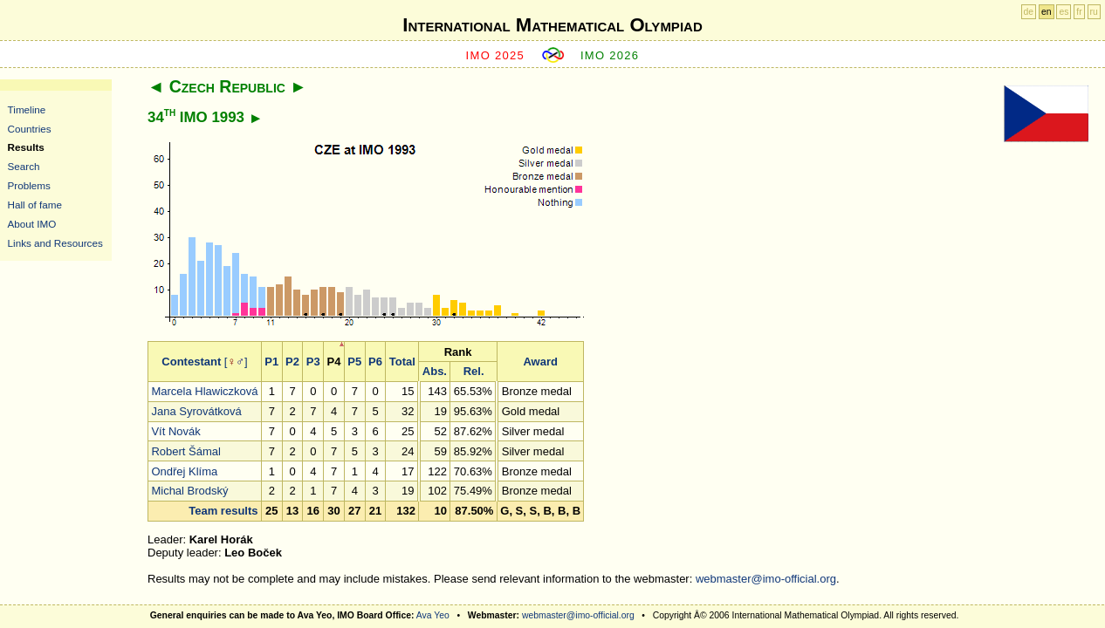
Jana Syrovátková (196, 411)
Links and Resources (55, 243)
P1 (271, 361)
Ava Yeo (433, 615)
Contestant (191, 361)
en (1046, 12)
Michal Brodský (189, 490)
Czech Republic (227, 86)
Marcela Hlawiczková (204, 391)
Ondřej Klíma (184, 471)
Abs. (434, 371)
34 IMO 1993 (196, 117)
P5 (354, 361)
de (1029, 12)
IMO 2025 (495, 55)
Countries (29, 128)
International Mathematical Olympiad (552, 25)
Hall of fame (35, 204)
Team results (223, 510)
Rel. (473, 371)
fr (1078, 12)
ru (1094, 12)
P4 (334, 361)
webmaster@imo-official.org (766, 578)
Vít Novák (175, 431)
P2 (292, 361)
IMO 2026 (610, 55)
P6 (375, 361)
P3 (313, 361)
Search (24, 166)
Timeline (27, 109)
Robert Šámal (185, 451)
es (1063, 12)
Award (540, 361)
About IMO (32, 223)
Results (26, 147)
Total (402, 361)
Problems (29, 185)
